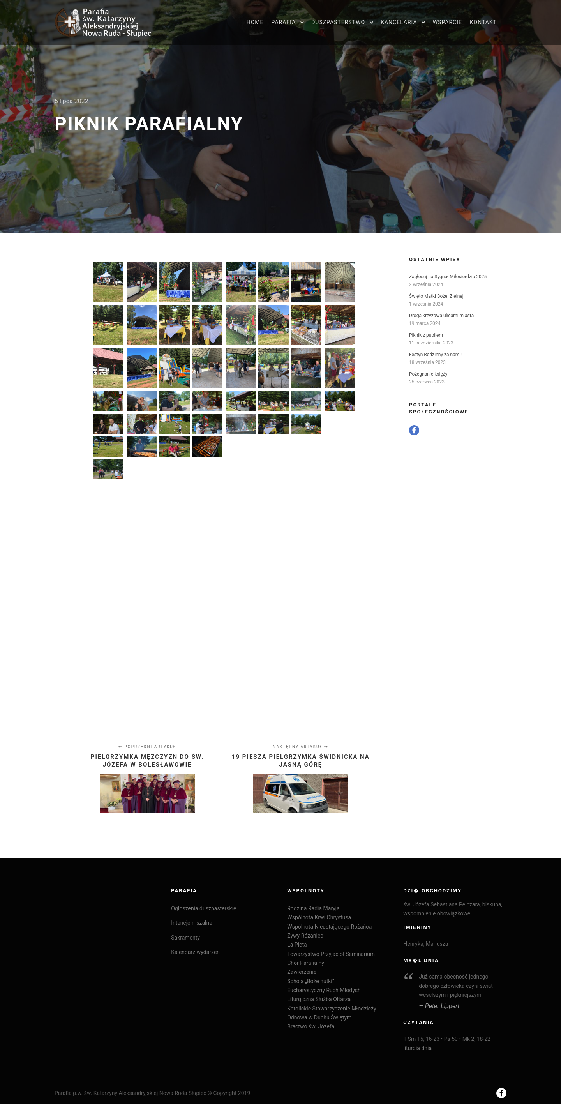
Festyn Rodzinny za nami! (435, 354)
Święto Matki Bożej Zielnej (436, 296)
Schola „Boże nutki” (310, 981)
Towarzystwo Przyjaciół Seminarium (331, 954)
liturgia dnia (417, 1048)
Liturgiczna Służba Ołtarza (319, 999)
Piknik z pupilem (426, 335)
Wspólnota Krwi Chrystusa (319, 917)
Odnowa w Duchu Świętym (319, 1017)
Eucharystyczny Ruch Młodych (323, 990)
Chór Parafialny (305, 963)
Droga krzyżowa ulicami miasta (441, 315)
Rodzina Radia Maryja (313, 908)
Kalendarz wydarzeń (195, 952)
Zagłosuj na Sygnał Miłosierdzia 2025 (448, 276)
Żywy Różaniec (305, 936)
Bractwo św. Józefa (310, 1026)
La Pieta (297, 944)
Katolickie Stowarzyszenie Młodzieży (331, 1008)
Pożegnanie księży (428, 374)
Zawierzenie (301, 972)
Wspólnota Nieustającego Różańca (329, 927)
